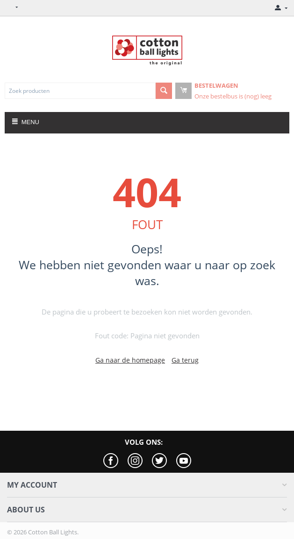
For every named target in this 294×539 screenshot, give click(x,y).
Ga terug (185, 360)
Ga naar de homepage (130, 360)
